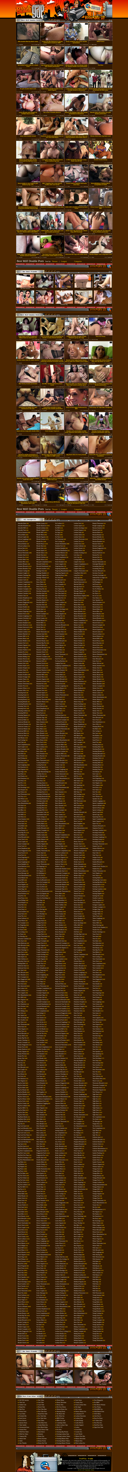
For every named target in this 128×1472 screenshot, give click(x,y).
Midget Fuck (77, 729)
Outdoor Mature (78, 979)
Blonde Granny (41, 523)
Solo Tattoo (96, 789)
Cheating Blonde (41, 785)
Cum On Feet (40, 1026)
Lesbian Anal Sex (60, 1257)
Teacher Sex (96, 929)
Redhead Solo (78, 1288)
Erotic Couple (40, 1290)
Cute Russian (40, 1074)
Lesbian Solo (77, 523)
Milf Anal (76, 731)
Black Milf (21, 1248)
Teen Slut (95, 1047)
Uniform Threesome (98, 1151)
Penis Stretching (78, 1024)
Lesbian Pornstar (59, 1327)
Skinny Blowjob (97, 681)
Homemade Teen (60, 889)
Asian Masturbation (23, 875)
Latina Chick (58, 1196)
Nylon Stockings (78, 923)
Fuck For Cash (59, 659)
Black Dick (21, 1230)
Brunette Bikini (41, 645)
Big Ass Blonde (22, 1092)
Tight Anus (96, 1096)
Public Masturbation (79, 1189)
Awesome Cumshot (23, 938)
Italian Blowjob (59, 1051)
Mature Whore (78, 722)
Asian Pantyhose (22, 891)
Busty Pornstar (41, 753)
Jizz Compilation (60, 1132)
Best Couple (21, 1069)
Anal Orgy (21, 771)
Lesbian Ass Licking (61, 1259)
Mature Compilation (79, 620)
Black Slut (21, 1272)
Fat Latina (39, 1342)
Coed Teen (39, 918)
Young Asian (96, 1299)
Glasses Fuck (58, 738)
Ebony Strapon (41, 1277)
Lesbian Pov (58, 1329)
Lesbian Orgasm (59, 1315)
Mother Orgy (77, 875)
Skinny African (97, 663)
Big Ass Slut (21, 1112)
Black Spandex (22, 1277)
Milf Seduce (77, 780)
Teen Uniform (96, 1076)
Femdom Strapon (60, 555)
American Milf (22, 731)
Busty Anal (40, 724)
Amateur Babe (22, 559)
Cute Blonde (40, 1058)
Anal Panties (21, 776)
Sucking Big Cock (98, 880)
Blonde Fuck (21, 1340)
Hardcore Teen (59, 864)
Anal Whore (21, 798)
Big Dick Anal (22, 1146)
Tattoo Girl (96, 920)
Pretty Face (77, 1160)
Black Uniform (22, 1295)
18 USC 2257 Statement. (84, 1470)
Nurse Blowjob (78, 900)
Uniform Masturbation (99, 1148)
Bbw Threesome (22, 1024)
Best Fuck (20, 1076)
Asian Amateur (22, 819)
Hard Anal (58, 839)
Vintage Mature (97, 1187)
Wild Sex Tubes (25, 1383)
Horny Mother (59, 925)
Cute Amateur (40, 1053)
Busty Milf (40, 749)
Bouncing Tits (40, 589)
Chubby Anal (40, 821)
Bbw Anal (20, 970)
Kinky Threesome (60, 1160)
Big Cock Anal (22, 1126)
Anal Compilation (23, 744)
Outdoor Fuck (78, 970)
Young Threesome (98, 1340)
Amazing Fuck (22, 708)
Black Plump (21, 1259)
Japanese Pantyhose (60, 1108)
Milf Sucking (77, 794)
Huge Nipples (59, 972)
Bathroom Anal (22, 965)
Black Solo (21, 1275)
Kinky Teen (58, 1157)
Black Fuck (21, 1234)
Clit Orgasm (40, 871)
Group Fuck (58, 785)
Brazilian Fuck (41, 598)
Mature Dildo (77, 627)
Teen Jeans (96, 1013)
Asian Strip (21, 909)
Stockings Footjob (98, 835)
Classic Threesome (42, 864)
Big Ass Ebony (22, 1099)
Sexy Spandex (96, 600)
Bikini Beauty (21, 1196)
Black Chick (21, 1225)
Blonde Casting (22, 1322)
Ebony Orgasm (41, 1263)
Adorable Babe (22, 523)
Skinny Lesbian (97, 695)
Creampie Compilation (43, 988)
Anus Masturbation (23, 803)
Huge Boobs (58, 952)
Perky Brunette (78, 1031)
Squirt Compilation (98, 819)
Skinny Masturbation (98, 697)
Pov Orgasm (77, 1130)
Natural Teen (77, 891)
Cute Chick (40, 1063)
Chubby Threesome (42, 850)
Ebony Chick (40, 1220)
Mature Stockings (79, 699)
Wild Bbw (95, 1263)
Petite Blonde (77, 1040)
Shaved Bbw (96, 611)
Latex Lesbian (59, 1180)
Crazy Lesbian (40, 977)
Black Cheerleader (23, 1223)
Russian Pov (96, 555)
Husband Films (59, 984)
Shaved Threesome (98, 650)
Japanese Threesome (61, 1121)
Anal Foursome (22, 760)
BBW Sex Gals (61, 1420)
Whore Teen (96, 1241)
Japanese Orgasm (60, 1105)
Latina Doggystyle (60, 1202)
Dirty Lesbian (40, 1135)
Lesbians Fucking (79, 552)
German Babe (59, 674)
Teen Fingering (97, 993)
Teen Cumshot (97, 968)
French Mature (59, 645)
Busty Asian (40, 726)
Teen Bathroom (97, 945)
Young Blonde (97, 1309)
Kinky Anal (58, 1144)
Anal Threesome (22, 794)
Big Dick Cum (22, 1153)
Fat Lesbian (58, 523)
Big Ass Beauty (22, 1090)
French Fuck (58, 643)
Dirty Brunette (40, 1126)
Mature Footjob (78, 645)
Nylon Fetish (77, 914)
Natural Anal (77, 880)
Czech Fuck (40, 1085)
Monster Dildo (78, 853)
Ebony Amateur (41, 1200)
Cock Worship (40, 914)
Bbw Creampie (22, 977)
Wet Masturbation (97, 1209)
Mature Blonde (78, 611)
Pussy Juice (77, 1205)
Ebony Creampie (41, 1225)
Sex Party (95, 591)
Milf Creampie (78, 742)
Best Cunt (20, 1072)
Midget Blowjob (78, 726)
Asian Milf (21, 880)
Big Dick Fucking (23, 1157)
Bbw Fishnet (21, 981)
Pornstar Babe (78, 1081)
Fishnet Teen (58, 611)
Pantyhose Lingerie (79, 1006)
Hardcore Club (59, 848)
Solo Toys (95, 794)
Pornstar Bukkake (79, 1085)
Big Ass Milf (21, 1108)
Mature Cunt (77, 625)
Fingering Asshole (60, 568)
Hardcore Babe (59, 846)
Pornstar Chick (78, 1087)
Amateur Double (22, 607)
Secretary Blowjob (98, 571)
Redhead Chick (78, 1266)
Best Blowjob (21, 1067)
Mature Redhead (78, 688)
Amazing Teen (22, 717)
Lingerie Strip (78, 568)
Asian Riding (21, 900)
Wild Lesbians (97, 1272)
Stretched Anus (97, 850)
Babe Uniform (22, 959)
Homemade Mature (60, 884)
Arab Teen (21, 817)
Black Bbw (21, 1214)
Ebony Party (40, 1268)
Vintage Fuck (96, 1180)
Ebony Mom (40, 1261)
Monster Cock (78, 846)
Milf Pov (76, 776)
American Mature (23, 729)
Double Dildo (40, 1162)
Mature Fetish (78, 638)
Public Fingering (78, 1182)
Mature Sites (78, 1441)
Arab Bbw (21, 810)
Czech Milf (40, 1087)
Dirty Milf (39, 1137)
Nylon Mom (77, 920)
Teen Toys (95, 1074)
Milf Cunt (76, 744)
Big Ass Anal (21, 1083)
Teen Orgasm (96, 1024)
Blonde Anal (21, 1309)
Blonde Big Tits (22, 1315)
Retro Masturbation (79, 1313)
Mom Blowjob (78, 817)
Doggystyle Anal (41, 1151)
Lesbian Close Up (60, 1272)
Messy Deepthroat (79, 724)
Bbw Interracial (22, 986)
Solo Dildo (96, 776)
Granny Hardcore (60, 771)
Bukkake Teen (40, 719)
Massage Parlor (78, 593)
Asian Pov (21, 896)
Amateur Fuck (22, 613)
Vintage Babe (96, 1171)
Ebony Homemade (42, 1245)
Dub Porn (103, 288)
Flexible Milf (58, 618)
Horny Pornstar (59, 927)
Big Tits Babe (21, 1173)
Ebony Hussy (60, 1400)
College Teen (40, 934)
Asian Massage (22, 873)
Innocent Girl (59, 988)
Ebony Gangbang (41, 1241)
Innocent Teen (59, 990)
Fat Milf (57, 528)
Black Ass (20, 1209)
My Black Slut (61, 1414)
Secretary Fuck (97, 573)
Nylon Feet (77, 911)
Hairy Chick (58, 808)
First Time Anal (59, 593)
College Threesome (42, 936)
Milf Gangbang (78, 756)
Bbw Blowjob (21, 972)
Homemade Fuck (60, 880)
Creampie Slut (40, 997)
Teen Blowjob (96, 954)
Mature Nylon (78, 674)
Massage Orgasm (78, 591)
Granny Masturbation (61, 778)
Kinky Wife (58, 1162)
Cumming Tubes (61, 1423)
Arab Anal (21, 805)
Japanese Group (59, 1090)
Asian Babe (21, 826)
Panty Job (76, 995)
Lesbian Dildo (59, 1281)
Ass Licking (21, 932)
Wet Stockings (97, 1220)
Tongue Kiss (96, 1123)
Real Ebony (77, 1241)
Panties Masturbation (80, 988)
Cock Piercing (40, 909)
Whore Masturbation (98, 1234)
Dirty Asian (40, 1117)
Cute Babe (39, 1056)
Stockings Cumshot (98, 830)
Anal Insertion (22, 767)
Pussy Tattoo (77, 1218)
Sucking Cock (96, 886)
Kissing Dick (58, 1164)
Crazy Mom (40, 979)
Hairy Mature (59, 826)
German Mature (59, 688)
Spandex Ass (96, 798)
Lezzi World (78, 1434)
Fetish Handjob (59, 562)
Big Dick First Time (23, 1155)
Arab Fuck (21, 812)
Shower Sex (96, 656)
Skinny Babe (96, 672)
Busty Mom (40, 751)
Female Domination (60, 543)
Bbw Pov (20, 1008)
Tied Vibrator (96, 1092)
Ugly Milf (95, 1132)
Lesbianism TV (79, 1414)
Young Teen (96, 1338)
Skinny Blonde (97, 679)
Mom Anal (77, 814)
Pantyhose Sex (78, 1008)
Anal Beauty (21, 738)
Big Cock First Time (23, 1135)
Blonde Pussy (40, 543)
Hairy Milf (58, 828)
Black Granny (21, 1236)
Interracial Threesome (61, 1044)
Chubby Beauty (41, 826)
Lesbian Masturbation (61, 1306)
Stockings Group (97, 839)
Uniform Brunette (97, 1142)
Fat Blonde (40, 1333)
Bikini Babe (21, 1193)
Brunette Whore (41, 701)
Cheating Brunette (42, 787)
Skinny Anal (96, 668)
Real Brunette (77, 1230)
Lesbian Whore (78, 550)
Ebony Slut (40, 1275)
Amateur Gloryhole (23, 618)
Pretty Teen (77, 1169)
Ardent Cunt (64, 288)
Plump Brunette (78, 1067)
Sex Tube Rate (42, 1416)
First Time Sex (59, 598)
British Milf (40, 622)
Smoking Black (97, 749)
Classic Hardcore (41, 857)
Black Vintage (22, 1297)
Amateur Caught (22, 573)
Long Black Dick (78, 573)
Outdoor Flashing (79, 968)
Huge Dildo (58, 961)
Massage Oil (77, 589)
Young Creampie (97, 1320)
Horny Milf (58, 920)
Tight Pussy (96, 1112)
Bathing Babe (21, 963)
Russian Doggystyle (98, 548)
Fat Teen (57, 537)
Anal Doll (20, 753)
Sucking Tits (96, 896)
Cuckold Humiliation (42, 1004)
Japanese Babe (59, 1065)
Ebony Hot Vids (42, 1443)
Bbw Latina (21, 988)
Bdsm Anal (21, 1026)
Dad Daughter (40, 1092)
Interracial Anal (59, 993)
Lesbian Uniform (78, 546)
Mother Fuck (77, 868)
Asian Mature (21, 877)
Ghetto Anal (58, 697)
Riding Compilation (79, 1329)
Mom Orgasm (78, 830)
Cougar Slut (40, 947)
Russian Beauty (97, 534)
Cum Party (39, 1038)
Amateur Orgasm (22, 645)
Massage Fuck (78, 586)
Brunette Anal (40, 634)
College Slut (40, 932)
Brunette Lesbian (41, 672)
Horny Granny (59, 914)
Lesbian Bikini (59, 1268)
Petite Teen (77, 1056)
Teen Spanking (97, 1053)
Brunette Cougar (41, 654)
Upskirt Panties (97, 1155)
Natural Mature (78, 886)
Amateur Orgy (22, 647)
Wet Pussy (95, 1218)
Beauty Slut (21, 1058)
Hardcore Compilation (61, 850)
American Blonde (23, 722)
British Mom (40, 625)
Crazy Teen (40, 984)
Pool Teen (76, 1076)
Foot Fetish (58, 620)
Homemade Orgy (60, 886)
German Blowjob (60, 679)
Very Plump (97, 1407)
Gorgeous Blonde (60, 747)
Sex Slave (95, 593)
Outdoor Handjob (79, 975)
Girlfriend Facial (59, 722)
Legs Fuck (58, 1252)
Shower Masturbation (98, 654)
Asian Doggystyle (23, 850)
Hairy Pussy (58, 830)
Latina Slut (58, 1232)
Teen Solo (95, 1049)
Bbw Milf (20, 997)
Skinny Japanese (97, 690)
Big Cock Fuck (22, 1137)
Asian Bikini (21, 835)
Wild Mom (96, 1279)
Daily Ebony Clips (43, 1429)
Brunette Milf (40, 674)
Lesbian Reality (59, 1333)
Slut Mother (96, 735)
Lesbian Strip (77, 532)
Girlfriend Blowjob (60, 717)
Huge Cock (58, 956)
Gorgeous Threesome (61, 756)
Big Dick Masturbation (24, 1160)
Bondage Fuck (40, 571)
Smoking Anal (97, 744)
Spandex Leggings (98, 801)
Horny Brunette (59, 902)
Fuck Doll (58, 656)
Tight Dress (96, 1103)
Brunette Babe (40, 636)
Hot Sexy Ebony (61, 1407)
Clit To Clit (40, 875)
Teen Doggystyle (97, 979)
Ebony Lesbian (41, 1252)
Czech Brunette (41, 1083)
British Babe (40, 611)
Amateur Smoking (23, 661)
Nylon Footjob (78, 916)
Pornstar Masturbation (80, 1096)
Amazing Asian (22, 695)
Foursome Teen (59, 631)
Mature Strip (77, 701)
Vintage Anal (96, 1169)
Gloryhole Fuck (59, 742)
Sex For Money (97, 589)
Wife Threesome (97, 1257)
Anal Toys (20, 796)
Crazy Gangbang (41, 975)
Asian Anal (21, 821)
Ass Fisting (21, 927)
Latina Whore (59, 1243)
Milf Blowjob (77, 738)
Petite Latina (77, 1051)
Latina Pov (58, 1230)
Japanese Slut (59, 1114)
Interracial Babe (59, 995)
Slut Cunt (95, 733)
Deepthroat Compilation (43, 1099)
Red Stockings (78, 1254)
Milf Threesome (78, 801)
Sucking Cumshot (97, 889)
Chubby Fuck (40, 832)
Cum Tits (39, 1044)
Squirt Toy (95, 823)
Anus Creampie (22, 801)
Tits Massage (96, 1121)
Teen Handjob (96, 1011)
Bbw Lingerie (21, 993)
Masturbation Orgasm (80, 595)
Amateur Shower (22, 659)
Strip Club (95, 853)
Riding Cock (77, 1327)
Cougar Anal (40, 938)
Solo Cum (95, 774)
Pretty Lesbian (78, 1164)
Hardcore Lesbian (60, 853)
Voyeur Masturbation (98, 1202)
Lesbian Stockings (79, 528)
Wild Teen (95, 1290)
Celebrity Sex (40, 774)
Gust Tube (41, 1402)
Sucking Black (97, 884)
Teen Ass (95, 938)
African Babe (21, 534)
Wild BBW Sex (98, 1409)
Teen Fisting (96, 997)
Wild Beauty (96, 1266)
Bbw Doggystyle (22, 979)
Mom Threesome (78, 839)
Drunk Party (40, 1189)
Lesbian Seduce (59, 1338)
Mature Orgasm (78, 677)
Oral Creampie (78, 943)
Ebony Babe (40, 1205)
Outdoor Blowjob (79, 965)
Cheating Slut (40, 808)
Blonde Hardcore (41, 525)
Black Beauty (21, 1216)
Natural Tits (77, 893)
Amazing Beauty (22, 699)
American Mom (22, 733)
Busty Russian (40, 756)
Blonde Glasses (22, 1342)
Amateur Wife (22, 690)
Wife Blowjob (96, 1250)
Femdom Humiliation (61, 550)
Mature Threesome (79, 715)
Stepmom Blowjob (98, 826)
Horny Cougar (59, 907)
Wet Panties (96, 1214)
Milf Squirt (77, 787)
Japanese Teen (59, 1119)
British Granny (41, 618)
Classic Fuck (40, 855)
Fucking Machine (60, 661)
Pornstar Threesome (79, 1114)
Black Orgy (21, 1257)
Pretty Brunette (78, 1157)
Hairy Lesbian (59, 821)
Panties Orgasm (78, 990)
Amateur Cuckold (23, 591)
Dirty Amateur (40, 1114)
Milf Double (77, 749)
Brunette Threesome (42, 699)
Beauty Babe (21, 1035)
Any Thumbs (103, 1383)
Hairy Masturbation (60, 823)
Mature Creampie (79, 622)
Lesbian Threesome (79, 539)
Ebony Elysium (42, 1438)
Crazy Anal (40, 965)
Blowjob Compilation (43, 562)
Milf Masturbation (79, 765)
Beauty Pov (21, 1056)
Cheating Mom (41, 805)
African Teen (21, 550)
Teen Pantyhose (97, 1031)
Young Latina (96, 1327)
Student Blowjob (97, 862)
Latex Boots (58, 1175)
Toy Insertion (96, 1126)
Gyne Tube (41, 1404)
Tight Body (96, 1101)
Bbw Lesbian (21, 990)
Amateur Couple (22, 586)
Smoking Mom (97, 765)
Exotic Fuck (40, 1304)
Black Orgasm (22, 1254)
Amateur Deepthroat (23, 598)
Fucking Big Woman (62, 1432)
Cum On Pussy (41, 1031)
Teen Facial (96, 986)
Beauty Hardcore (22, 1049)
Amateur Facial (22, 609)
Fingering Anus (59, 566)
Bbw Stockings (22, 1017)
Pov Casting (77, 1119)
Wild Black (96, 1268)
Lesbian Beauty (59, 1266)
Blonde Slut (40, 546)
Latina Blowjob (59, 1191)
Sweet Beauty (96, 902)
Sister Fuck (96, 661)
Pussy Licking (78, 1207)
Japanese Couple (59, 1076)
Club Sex (39, 905)
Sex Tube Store (42, 1418)
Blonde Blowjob (22, 1320)
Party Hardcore (78, 1017)
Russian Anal (96, 530)
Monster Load (78, 855)
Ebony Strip (40, 1279)
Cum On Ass (40, 1022)
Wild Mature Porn (99, 1411)
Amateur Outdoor (23, 650)
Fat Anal (39, 1324)
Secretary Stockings (98, 575)
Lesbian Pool (58, 1324)
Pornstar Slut (77, 1108)
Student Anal (96, 859)
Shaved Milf (96, 638)
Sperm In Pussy (97, 808)
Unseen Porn (83, 1367)
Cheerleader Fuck (41, 814)
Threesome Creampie (98, 1085)
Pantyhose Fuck (78, 1004)
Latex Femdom (59, 1178)
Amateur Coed (22, 580)
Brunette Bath (40, 638)
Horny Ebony (59, 911)
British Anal (40, 609)
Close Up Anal (41, 877)
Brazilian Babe (41, 595)
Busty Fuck (40, 742)
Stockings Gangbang (98, 837)
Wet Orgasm (96, 1211)
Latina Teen (58, 1239)
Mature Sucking (78, 704)
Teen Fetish (96, 990)
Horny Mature (59, 918)
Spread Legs (96, 814)
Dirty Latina (40, 1132)
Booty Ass (39, 580)
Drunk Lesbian (41, 1182)
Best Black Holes (43, 1427)
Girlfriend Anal (59, 715)
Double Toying (41, 1171)
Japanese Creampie (60, 1078)
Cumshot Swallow (42, 1049)
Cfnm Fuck (40, 778)
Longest (64, 261)
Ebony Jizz (40, 1248)
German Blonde (59, 677)
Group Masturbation (60, 787)
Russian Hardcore (97, 552)
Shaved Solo (96, 645)
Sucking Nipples (97, 893)
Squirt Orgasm (97, 821)
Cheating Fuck (41, 792)
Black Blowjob (22, 1218)
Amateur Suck (22, 672)
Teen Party (95, 1033)
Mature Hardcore (78, 656)
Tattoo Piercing (97, 925)
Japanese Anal (59, 1060)
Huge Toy (58, 981)
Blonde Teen (40, 555)
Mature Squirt (78, 697)
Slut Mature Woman (99, 1404)
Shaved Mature (97, 636)
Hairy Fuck (58, 812)
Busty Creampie (41, 738)
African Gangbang (23, 539)
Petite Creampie (78, 1044)
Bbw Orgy (21, 1002)
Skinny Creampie (97, 686)
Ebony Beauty (40, 1209)
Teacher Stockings (98, 932)
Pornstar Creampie (79, 1090)
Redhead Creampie (79, 1268)
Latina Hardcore (59, 1209)
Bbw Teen (20, 1022)
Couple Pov (40, 961)
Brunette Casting (41, 650)
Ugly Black (96, 1130)
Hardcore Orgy (59, 859)
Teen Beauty (96, 947)
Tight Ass (95, 1099)
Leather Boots (59, 1245)
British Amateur (41, 607)
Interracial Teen (59, 1042)
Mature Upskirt (78, 719)
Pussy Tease (77, 1220)
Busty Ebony (40, 740)
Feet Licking (58, 541)
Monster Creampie (79, 850)
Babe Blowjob (22, 945)
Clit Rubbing (40, 873)
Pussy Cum (77, 1196)
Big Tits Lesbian (22, 1184)
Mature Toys (77, 717)
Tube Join (45, 288)
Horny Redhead (59, 929)
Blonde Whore (41, 559)
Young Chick (96, 1315)
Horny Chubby (59, 905)
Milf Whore (77, 808)
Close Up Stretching (42, 898)
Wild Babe (95, 1261)
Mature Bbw (77, 604)
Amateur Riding (22, 656)
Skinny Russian (97, 708)
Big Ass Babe (21, 1087)
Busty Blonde (40, 733)
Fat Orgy (57, 532)
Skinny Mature (97, 699)
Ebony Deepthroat (42, 1227)
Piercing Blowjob (79, 1058)
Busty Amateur (41, 722)
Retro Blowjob (78, 1304)
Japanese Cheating (60, 1074)
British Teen (40, 629)
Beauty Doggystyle (23, 1044)
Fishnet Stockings (60, 609)
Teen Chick (96, 961)
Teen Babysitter (97, 943)
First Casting (58, 582)
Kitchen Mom (59, 1169)
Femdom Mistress (60, 552)
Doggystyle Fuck (41, 1153)
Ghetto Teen (58, 710)
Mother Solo (77, 877)
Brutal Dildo (40, 710)
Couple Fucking (41, 954)
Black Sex (20, 1270)
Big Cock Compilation (24, 1130)
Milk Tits (76, 810)
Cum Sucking (40, 1040)
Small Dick (96, 738)
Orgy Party (77, 959)
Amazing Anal (22, 692)
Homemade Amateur (61, 868)
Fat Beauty (40, 1331)
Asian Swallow (22, 911)
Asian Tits (20, 916)
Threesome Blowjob (98, 1083)
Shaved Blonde (97, 618)
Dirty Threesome (41, 1148)
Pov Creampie (78, 1121)
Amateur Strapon (22, 668)
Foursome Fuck (59, 629)
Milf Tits (76, 803)
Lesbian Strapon (78, 530)
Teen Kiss (95, 1015)
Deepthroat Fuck (41, 1101)
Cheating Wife (40, 810)
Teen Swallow (96, 1065)
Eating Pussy (40, 1196)
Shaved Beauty (97, 613)
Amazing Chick (22, 706)
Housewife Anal (59, 941)
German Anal (59, 672)
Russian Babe (96, 532)
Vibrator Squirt (97, 1166)
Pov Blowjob (77, 1117)
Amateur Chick (22, 577)
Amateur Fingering (23, 611)
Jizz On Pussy (59, 1135)
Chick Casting (40, 817)
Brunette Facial (41, 663)
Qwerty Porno (25, 1367)
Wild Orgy (95, 1281)
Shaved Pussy (96, 641)
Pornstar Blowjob (79, 1083)
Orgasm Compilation (79, 954)
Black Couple (21, 1227)
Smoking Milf (96, 762)
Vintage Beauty (97, 1175)
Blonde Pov (40, 541)
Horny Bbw (58, 896)
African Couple (22, 537)
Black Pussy (21, 1268)
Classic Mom (40, 862)
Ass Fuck (20, 929)
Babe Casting (21, 947)
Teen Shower (96, 1044)
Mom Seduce (77, 832)
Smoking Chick (97, 758)
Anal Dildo (21, 751)
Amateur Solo (21, 663)
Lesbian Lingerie (60, 1302)
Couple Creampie (41, 952)
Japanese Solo (59, 1117)
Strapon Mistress (97, 848)
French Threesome (60, 654)
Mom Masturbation (79, 828)
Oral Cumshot (78, 947)
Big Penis (20, 1169)
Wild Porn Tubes (103, 1367)
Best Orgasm (21, 1081)
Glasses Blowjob (60, 733)
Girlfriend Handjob (60, 724)
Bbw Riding (21, 1011)
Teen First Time (97, 995)
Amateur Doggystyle (23, 602)
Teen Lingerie (96, 1017)
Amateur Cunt (22, 595)
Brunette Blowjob (41, 647)
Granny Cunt (58, 765)
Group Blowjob (59, 783)
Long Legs (77, 577)
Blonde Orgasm (41, 537)
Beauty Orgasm (22, 1051)
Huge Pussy (58, 975)
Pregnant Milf (78, 1148)
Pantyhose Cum (78, 997)
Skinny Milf (96, 701)
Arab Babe (21, 808)
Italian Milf (58, 1056)
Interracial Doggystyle (61, 1013)
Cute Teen (39, 1076)
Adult (83, 1383)
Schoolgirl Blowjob (98, 564)
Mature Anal (77, 600)
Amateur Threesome (23, 683)
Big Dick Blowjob (23, 1148)
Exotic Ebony (40, 1302)
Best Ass (20, 1063)
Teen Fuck (95, 999)
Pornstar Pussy (78, 1105)
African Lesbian (22, 546)
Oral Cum (76, 945)
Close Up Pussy (41, 896)
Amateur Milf (21, 636)
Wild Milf (95, 1277)
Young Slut (96, 1333)
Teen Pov (95, 1038)
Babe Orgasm (21, 954)
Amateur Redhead (23, 654)
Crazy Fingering (41, 970)
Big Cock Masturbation (24, 1139)
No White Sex (61, 1416)
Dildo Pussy (40, 1110)
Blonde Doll (21, 1333)
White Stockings (97, 1227)
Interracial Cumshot (60, 1008)
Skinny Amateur (97, 665)
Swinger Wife (96, 914)
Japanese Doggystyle (61, 1083)
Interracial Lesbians (60, 1026)
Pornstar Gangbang (79, 1094)
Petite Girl (77, 1047)
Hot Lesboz (78, 1409)
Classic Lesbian (41, 859)
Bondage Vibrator (41, 577)
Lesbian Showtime (80, 1416)
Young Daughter (97, 1322)
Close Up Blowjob (42, 880)
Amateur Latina (22, 629)
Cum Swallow (40, 1042)
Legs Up (57, 1254)
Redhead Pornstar (79, 1284)
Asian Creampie (22, 844)
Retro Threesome (78, 1324)
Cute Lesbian (40, 1069)
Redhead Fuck (78, 1272)
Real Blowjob (77, 1227)
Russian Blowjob (97, 539)
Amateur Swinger (23, 677)
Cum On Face (40, 1024)
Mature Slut (77, 692)
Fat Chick (39, 1338)
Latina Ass (58, 1187)
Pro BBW (97, 1402)
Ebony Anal (40, 1202)
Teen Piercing (96, 1035)
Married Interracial (79, 582)
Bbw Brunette (21, 975)
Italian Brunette (59, 1053)
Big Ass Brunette (22, 1094)
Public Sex (77, 1191)
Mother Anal (77, 862)
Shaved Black (96, 616)
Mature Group (78, 652)
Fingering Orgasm (60, 573)
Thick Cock (96, 1081)
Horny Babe (58, 893)
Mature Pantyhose (79, 681)
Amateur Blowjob (23, 566)
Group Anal (58, 780)
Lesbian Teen (77, 537)
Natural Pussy (78, 889)
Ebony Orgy (40, 1266)
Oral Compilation (79, 941)
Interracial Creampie (61, 1006)
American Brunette (23, 724)
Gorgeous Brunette (60, 749)
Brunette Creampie (42, 656)
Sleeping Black (97, 726)
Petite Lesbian (78, 1053)
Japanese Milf (59, 1101)
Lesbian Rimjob (59, 1336)
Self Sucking (96, 586)
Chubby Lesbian (41, 837)
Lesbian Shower (59, 1340)
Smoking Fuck (97, 760)
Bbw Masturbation (23, 995)
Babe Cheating (22, 950)
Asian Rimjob (21, 902)
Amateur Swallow (23, 674)
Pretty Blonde (77, 1155)
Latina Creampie (59, 1198)
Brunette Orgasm (41, 679)
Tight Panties (96, 1108)
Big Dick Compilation (24, 1151)
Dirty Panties (40, 1142)
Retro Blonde (77, 1302)
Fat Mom (57, 530)
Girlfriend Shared (60, 726)
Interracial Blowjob (60, 999)
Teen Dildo (96, 977)
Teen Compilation (98, 963)
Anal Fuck (21, 762)
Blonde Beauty (22, 1313)
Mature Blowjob (78, 613)
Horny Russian (59, 932)
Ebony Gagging (41, 1239)
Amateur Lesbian (22, 631)
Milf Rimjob (77, 778)
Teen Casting (96, 956)
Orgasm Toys (77, 956)
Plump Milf (77, 1069)
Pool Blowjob (77, 1072)
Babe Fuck (21, 952)
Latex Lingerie (59, 1182)
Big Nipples (21, 1166)
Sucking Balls (96, 877)
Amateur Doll (21, 604)
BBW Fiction (60, 1418)
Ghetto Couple (59, 701)
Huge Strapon (59, 977)
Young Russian (97, 1331)
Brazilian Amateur (42, 591)
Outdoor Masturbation (80, 977)
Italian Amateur (59, 1047)
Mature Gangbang (79, 650)
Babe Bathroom (22, 943)
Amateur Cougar (22, 584)
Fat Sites (59, 1429)
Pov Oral (76, 1128)
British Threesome (42, 631)
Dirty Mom (40, 1139)
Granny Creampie (60, 762)
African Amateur (22, 532)
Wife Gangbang (97, 1252)
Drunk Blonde (40, 1175)
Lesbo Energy (79, 1420)
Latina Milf (58, 1218)
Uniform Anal (96, 1137)
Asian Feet (21, 855)
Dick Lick (39, 1105)
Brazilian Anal (40, 593)
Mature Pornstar (78, 683)
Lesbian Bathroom (60, 1263)
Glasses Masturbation (61, 740)
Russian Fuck (96, 550)
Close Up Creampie (42, 882)
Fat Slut (57, 534)
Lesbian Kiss (58, 1299)
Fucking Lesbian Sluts (63, 1434)
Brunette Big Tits (41, 643)
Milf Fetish (77, 751)
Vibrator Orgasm (97, 1164)
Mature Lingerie (78, 668)
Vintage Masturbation (99, 1184)
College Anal (40, 920)
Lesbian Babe (59, 1261)
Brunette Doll (40, 661)
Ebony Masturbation (42, 1254)
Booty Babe (40, 582)
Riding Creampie (78, 1331)
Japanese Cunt (59, 1081)
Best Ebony (21, 1074)
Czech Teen (40, 1090)
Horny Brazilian (59, 900)
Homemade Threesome (61, 891)
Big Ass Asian (22, 1085)
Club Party (39, 902)
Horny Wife (58, 936)
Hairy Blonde (59, 803)
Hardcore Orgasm (60, 857)
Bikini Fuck (21, 1200)
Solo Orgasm (96, 785)
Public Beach (77, 1173)
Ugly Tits (95, 1135)
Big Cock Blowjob (23, 1128)
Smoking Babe (97, 747)
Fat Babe (39, 1329)
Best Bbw (20, 1065)
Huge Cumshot (59, 959)
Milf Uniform (77, 805)
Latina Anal (58, 1184)
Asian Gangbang (22, 862)
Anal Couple (21, 747)
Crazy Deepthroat (41, 968)
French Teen (58, 652)
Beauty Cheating (22, 1040)
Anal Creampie (22, 749)
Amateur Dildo (22, 600)
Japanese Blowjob (60, 1072)
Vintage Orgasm (97, 1193)
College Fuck (40, 923)
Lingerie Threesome (79, 571)
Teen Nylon (96, 1022)
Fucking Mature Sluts (63, 1438)
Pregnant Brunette (79, 1144)
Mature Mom (77, 672)
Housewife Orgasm (60, 947)
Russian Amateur (97, 528)
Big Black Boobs (22, 1117)
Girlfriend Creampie (60, 719)
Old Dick (76, 932)
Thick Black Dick (97, 1078)
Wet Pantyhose (97, 1216)
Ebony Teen (40, 1281)
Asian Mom (21, 882)
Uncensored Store (64, 1367)
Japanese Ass (58, 1063)
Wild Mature (96, 1275)
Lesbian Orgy (59, 1318)
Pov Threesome (78, 1137)
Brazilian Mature (41, 600)
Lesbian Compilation (61, 1277)
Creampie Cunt (41, 990)
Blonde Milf (40, 532)
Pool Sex (76, 1074)
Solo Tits (95, 792)
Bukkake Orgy (41, 717)
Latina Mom (58, 1220)
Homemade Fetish (60, 877)
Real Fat (76, 1243)
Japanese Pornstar (60, 1110)
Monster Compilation (80, 848)
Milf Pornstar (77, 774)
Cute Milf (39, 1072)
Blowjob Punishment (42, 566)
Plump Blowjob (78, 1065)
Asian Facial (21, 853)
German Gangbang (60, 686)
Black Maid (21, 1241)
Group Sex (58, 789)
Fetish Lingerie (59, 564)
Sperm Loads (96, 812)
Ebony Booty (40, 1214)
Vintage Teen (96, 1198)
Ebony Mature (40, 1257)
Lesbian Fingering (60, 1290)
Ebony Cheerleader (42, 1218)
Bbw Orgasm (21, 999)
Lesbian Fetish (59, 1288)
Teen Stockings (97, 1058)
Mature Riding (78, 690)
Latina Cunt (58, 1200)
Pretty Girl (77, 1162)
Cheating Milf (40, 803)
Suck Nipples (96, 873)
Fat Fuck (39, 1340)
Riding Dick (77, 1333)
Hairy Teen (58, 832)
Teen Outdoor (96, 1029)
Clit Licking (40, 868)
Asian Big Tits (22, 832)
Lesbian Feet (58, 1286)
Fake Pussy (40, 1318)
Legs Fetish (58, 1250)
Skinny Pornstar (97, 706)
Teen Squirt (96, 1056)
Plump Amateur (78, 1063)
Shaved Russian (97, 643)
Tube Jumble (45, 1367)
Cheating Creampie (42, 789)
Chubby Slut (40, 846)
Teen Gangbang (97, 1002)
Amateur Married (22, 634)
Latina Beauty (59, 1189)
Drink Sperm (40, 1173)
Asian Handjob (22, 864)
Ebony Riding (40, 1270)
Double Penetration (42, 1169)
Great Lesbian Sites (80, 1404)
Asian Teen (21, 914)
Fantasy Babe (40, 1320)
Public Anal (77, 1171)
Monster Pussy (78, 857)
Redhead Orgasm (78, 1281)
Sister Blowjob (97, 659)
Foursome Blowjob (60, 625)
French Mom (58, 650)
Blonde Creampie (22, 1329)
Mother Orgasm (78, 873)
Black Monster (22, 1252)
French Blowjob (59, 641)
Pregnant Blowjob (79, 1142)
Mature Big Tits (78, 609)
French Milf (58, 647)
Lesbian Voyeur (78, 548)
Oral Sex (76, 952)
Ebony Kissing (41, 1250)
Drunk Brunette (41, 1178)
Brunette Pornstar (41, 681)
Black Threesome (22, 1290)
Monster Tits (77, 859)
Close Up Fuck (41, 889)
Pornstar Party (78, 1103)
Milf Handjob (77, 758)
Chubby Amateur (41, 819)
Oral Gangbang (78, 950)
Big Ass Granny (22, 1103)
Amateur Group (22, 620)
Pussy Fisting (77, 1198)
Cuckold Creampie (42, 1002)
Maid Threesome (78, 580)
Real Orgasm (77, 1245)
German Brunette (60, 681)
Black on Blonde (22, 1306)
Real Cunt (76, 1239)
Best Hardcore (22, 1078)
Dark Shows (41, 1432)
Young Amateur (97, 1295)
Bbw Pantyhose (22, 1004)
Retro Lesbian (78, 1311)
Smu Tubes (41, 1420)
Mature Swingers (78, 708)
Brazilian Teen (41, 604)
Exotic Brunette (41, 1299)
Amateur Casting (22, 571)
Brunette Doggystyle (42, 659)
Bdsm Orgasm (22, 1029)
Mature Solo (77, 695)
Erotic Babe (40, 1288)
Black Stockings (22, 1281)
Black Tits (20, 1293)
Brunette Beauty (41, 641)
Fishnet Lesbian (59, 602)
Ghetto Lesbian (59, 706)
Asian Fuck (21, 859)
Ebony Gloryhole (41, 1243)
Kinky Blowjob (59, 1146)
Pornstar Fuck (78, 1092)
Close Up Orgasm (41, 893)
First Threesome (59, 591)
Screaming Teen (97, 568)
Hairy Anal (58, 794)
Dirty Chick (40, 1128)
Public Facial (77, 1180)
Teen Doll (95, 981)
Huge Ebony (58, 963)
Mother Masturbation (80, 871)
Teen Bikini (96, 952)
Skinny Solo (96, 710)
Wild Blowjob (96, 1270)
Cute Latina (40, 1067)
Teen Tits (95, 1072)
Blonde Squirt (40, 550)
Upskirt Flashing (97, 1153)
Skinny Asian (96, 670)
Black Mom (21, 1250)
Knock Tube (41, 1407)
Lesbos (77, 1427)
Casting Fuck (40, 765)
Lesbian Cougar (59, 1279)
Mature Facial (78, 634)
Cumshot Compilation (43, 1047)
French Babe (58, 638)
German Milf (58, 690)
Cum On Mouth (41, 1029)
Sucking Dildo (97, 891)
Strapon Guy (96, 846)
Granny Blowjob (59, 760)
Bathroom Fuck (22, 968)
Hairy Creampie (59, 810)
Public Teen (77, 1193)
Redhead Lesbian (78, 1275)
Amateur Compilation (24, 582)
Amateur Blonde (22, 564)
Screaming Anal (97, 566)
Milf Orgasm (77, 767)
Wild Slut (95, 1288)
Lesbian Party (59, 1322)
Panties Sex (77, 993)
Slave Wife (96, 724)
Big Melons (21, 1164)
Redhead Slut (77, 1286)
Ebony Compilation (42, 1223)
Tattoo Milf (96, 923)
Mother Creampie (79, 866)
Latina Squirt (58, 1236)
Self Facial (95, 584)
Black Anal (21, 1207)
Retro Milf (77, 1318)
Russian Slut (96, 557)
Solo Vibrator (96, 796)
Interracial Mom (59, 1031)
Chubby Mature (41, 839)
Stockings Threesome (98, 844)
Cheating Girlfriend (42, 794)
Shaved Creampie (97, 625)
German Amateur (60, 670)
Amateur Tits (21, 686)
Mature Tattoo (78, 710)
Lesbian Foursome (60, 1295)
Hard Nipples (59, 844)
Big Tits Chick (22, 1175)
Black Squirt (21, 1279)
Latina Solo (58, 1234)
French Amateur (59, 634)
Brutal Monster (41, 715)
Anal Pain (20, 774)
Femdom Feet (59, 546)
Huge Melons (59, 970)
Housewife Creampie (61, 943)
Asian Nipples (22, 884)
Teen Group (96, 1008)
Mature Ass (77, 602)
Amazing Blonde (22, 701)
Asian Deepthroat (22, 848)
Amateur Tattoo (22, 679)
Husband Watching (60, 986)
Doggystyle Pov (41, 1155)
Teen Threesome (97, 1069)
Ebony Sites (60, 1404)
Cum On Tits (40, 1033)
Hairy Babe (58, 798)
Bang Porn (83, 288)
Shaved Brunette (97, 620)
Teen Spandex (96, 1051)
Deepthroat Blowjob (42, 1096)
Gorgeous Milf (59, 753)
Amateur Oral (21, 643)
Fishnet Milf (58, 604)
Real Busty (77, 1232)
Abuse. (92, 1470)
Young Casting (97, 1313)
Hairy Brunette (59, 805)
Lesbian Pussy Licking (61, 1331)
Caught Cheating (41, 769)
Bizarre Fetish (22, 1205)
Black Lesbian (22, 1239)
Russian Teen (96, 559)
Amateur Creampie (23, 589)
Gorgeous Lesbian (60, 751)
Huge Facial (58, 965)
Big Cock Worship (23, 1142)
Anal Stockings (22, 787)
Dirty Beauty (40, 1121)
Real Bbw (76, 1225)
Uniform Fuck (96, 1146)
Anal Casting (21, 740)
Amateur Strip (22, 670)
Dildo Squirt (40, 1112)
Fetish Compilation (60, 557)
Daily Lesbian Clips (62, 1425)
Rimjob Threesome (98, 523)
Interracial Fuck (59, 1020)
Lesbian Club (59, 1275)
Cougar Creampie (41, 941)
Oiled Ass (76, 929)
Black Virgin (21, 1299)
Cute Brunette (40, 1060)
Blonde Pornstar (41, 539)
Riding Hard (77, 1338)
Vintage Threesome (98, 1200)
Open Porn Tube (98, 1427)
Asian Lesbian (22, 871)
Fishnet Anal (58, 600)
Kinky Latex (58, 1151)
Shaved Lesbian (97, 634)
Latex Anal (58, 1173)
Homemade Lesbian (60, 882)
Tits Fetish (95, 1119)
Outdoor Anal (77, 963)
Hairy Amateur (59, 792)
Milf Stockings (78, 789)
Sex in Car (95, 595)
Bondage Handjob (41, 573)
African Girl (21, 541)
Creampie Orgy (41, 995)
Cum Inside (40, 1020)
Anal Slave (21, 785)
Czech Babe (40, 1078)
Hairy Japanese (59, 817)
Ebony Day (41, 1436)
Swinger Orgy (96, 909)
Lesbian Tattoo (78, 534)
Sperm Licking (97, 810)
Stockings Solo (97, 841)
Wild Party (95, 1284)
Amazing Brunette (23, 704)
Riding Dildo (77, 1336)
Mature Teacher (78, 713)
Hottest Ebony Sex (62, 1409)
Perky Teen (77, 1033)
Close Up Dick (41, 886)
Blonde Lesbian (41, 528)
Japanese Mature (59, 1099)
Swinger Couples (97, 905)
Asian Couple (21, 841)
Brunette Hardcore (42, 670)
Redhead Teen (78, 1290)
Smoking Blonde (97, 751)
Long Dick (77, 575)
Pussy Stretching (78, 1216)
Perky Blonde (77, 1029)
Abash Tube (64, 1383)
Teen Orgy (95, 1026)
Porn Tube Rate (42, 1409)
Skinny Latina (96, 692)
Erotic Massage (41, 1293)
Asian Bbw (21, 828)
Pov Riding (77, 1132)
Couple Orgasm (41, 959)
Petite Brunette (78, 1042)
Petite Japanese (78, 1049)
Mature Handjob (78, 654)
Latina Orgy (58, 1225)
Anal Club (21, 742)
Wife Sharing (96, 1254)
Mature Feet (77, 636)
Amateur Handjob (23, 622)
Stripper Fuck (96, 857)
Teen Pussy (96, 1040)
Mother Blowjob (78, 864)
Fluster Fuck (25, 304)
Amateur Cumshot (23, 593)
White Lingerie (97, 1225)
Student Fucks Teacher (99, 866)
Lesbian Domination (61, 1284)
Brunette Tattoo (41, 695)
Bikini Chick (21, 1198)
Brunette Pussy (41, 686)
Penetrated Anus (78, 1020)
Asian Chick (21, 839)
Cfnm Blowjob (41, 776)
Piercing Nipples (78, 1060)
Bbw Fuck (21, 984)
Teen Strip (95, 1060)
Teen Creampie (97, 965)
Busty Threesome (41, 760)
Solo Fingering (97, 778)
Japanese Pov (59, 1112)
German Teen (59, 692)
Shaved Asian (96, 607)
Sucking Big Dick (97, 882)
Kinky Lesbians (59, 1153)
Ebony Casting (41, 1216)
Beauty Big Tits (22, 1038)
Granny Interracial (60, 774)
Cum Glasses (40, 1017)
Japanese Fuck (59, 1085)
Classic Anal (40, 853)
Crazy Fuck (40, 972)
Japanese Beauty (59, 1067)
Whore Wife (96, 1245)
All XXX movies (25, 288)
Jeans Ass (58, 1123)
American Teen (22, 735)
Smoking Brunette (98, 756)
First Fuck (58, 586)
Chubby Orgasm (41, 844)
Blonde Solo (40, 548)
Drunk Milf (40, 1184)
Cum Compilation (41, 1011)
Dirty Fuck (40, 1130)
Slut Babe (95, 729)
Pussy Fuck (77, 1202)
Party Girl (76, 1015)
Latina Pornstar (59, 1227)
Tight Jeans (96, 1105)
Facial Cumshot (41, 1315)
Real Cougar (77, 1234)
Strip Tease (96, 855)
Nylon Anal (77, 905)
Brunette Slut (40, 688)
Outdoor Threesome (79, 984)
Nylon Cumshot (78, 909)
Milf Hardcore (78, 760)
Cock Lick (39, 907)
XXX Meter (97, 1414)
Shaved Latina (96, 631)
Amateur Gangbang (23, 616)
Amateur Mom (22, 638)
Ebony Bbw (40, 1207)
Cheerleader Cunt (41, 812)
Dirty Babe (40, 1119)
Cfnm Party (40, 780)
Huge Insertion (59, 968)
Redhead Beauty (78, 1261)
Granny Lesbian (59, 776)
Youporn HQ (45, 1383)
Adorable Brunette (23, 525)
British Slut (40, 627)
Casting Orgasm (41, 767)
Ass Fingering (22, 925)
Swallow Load (97, 898)
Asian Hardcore (22, 866)
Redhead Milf (77, 1279)
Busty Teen (40, 758)
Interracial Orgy (59, 1035)
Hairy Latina (58, 819)
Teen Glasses (96, 1004)
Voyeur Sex (96, 1205)
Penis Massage (78, 1022)
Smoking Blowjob (98, 753)
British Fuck (40, 616)
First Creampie (59, 584)
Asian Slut (21, 905)
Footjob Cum (58, 622)
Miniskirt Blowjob (79, 812)
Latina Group (59, 1207)
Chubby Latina (41, 835)
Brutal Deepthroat (41, 708)
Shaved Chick (96, 622)
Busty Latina (40, 744)
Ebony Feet (40, 1232)
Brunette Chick (41, 652)
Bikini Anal (21, 1191)
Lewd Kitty (78, 1429)
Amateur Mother (22, 641)
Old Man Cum (78, 936)
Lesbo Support (79, 1425)
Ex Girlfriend (40, 1297)
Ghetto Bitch (58, 699)
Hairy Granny (59, 814)
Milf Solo (76, 783)
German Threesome (60, 695)
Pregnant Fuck (78, 1146)
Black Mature (21, 1243)
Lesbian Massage (60, 1304)
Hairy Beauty (59, 801)
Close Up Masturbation (43, 891)
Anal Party (21, 780)
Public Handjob (78, 1187)
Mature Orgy (77, 679)
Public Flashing (78, 1184)
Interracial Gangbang (61, 1022)
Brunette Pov (40, 683)
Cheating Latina (41, 801)
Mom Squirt (77, 837)
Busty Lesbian (40, 747)
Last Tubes (45, 304)
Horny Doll (58, 909)
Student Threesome (98, 871)
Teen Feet (95, 988)
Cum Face (39, 1015)
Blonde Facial (21, 1336)
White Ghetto (96, 1223)
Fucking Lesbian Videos (63, 1436)
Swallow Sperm (97, 900)
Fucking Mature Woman (63, 1443)
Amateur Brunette (23, 568)
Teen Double (96, 984)
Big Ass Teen (21, 1114)
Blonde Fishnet (22, 1338)
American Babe (22, 719)
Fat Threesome (59, 539)
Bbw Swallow (22, 1020)
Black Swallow (22, 1284)
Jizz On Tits (58, 1137)
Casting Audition (41, 762)
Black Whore (21, 1302)
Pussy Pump (77, 1214)
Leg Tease (58, 1248)
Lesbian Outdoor (59, 1320)
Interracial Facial (60, 1015)
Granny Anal (58, 758)
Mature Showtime (80, 1438)
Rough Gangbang (97, 525)
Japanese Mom (59, 1103)
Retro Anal (77, 1295)
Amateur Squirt (22, 665)
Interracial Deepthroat (61, 1011)
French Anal (58, 636)
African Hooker (22, 543)
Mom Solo (77, 835)
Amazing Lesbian (23, 710)
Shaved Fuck (96, 627)
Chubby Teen (40, 848)
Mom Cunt (77, 821)
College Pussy (40, 929)
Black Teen (21, 1288)
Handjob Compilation (61, 835)
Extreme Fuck (40, 1311)
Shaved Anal (96, 604)
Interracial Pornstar (60, 1040)
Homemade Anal (59, 871)
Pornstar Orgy (78, 1101)
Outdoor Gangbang (79, 972)
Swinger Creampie (98, 907)
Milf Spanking (78, 785)
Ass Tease (20, 934)
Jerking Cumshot (60, 1128)
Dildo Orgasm (40, 1108)
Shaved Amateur (97, 602)
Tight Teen (95, 1114)
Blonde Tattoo (40, 552)
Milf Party (77, 771)
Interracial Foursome (61, 1017)
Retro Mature (77, 1315)
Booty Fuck (40, 586)
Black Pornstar (22, 1261)
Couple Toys (40, 963)
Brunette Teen (40, 697)
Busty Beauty (40, 731)
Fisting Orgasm (59, 613)
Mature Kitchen (78, 661)
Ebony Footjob (41, 1234)
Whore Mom (96, 1236)
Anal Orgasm (21, 769)
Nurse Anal (77, 898)
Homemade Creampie (61, 873)
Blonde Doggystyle (23, 1331)
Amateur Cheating (23, 575)
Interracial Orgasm (60, 1033)
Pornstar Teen (77, 1112)
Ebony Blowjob (41, 1211)
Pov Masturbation (79, 1126)
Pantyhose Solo (78, 1011)
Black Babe (21, 1211)
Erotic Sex (39, 1295)
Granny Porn (79, 1402)
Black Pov (21, 1263)
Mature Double (78, 631)
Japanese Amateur (60, 1058)
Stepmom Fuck (97, 828)
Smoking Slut (96, 767)
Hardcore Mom (59, 855)
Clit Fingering (40, 866)
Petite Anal (77, 1035)
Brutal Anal (40, 704)
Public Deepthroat (79, 1178)
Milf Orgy (76, 769)
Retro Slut (76, 1322)
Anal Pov (20, 783)
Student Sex (96, 868)
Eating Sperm (40, 1198)
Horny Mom (58, 923)
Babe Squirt (21, 956)
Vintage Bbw (96, 1173)
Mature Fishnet (78, 641)
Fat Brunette (40, 1336)
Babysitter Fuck (22, 961)
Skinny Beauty (97, 674)
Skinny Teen (96, 713)
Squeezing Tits (97, 817)
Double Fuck (40, 1166)
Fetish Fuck (58, 559)
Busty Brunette (41, 735)
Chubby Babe (40, 823)
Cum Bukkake (40, 1008)
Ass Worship (21, 936)
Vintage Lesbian (97, 1182)
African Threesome (23, 552)
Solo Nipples (96, 783)
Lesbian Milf (58, 1309)
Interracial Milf (59, 1029)
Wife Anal (95, 1248)
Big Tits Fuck (21, 1180)
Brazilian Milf (40, 602)
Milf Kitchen (77, 762)
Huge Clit (58, 954)
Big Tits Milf (21, 1187)
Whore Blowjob (97, 1230)
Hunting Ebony (61, 1411)
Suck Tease (96, 875)
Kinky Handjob (59, 1148)
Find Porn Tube (98, 1425)
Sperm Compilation (98, 803)
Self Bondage (96, 582)
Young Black (96, 1306)
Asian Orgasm (22, 886)
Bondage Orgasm (41, 575)
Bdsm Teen (21, 1031)
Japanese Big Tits (60, 1069)
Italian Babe (58, 1049)
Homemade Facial (60, 875)
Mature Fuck (77, 647)
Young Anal (96, 1297)
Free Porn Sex (98, 1423)
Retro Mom (77, 1320)
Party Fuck (77, 1013)
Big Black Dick (22, 1119)
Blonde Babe (21, 1311)
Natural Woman (78, 896)
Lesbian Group (59, 1297)
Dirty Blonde (40, 1123)
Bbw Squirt (21, 1015)
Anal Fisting (21, 758)
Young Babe (96, 1302)
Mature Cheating (78, 618)
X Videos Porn (98, 1420)
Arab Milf (20, 814)
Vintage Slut (96, 1196)
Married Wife (77, 584)
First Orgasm (58, 589)
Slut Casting (96, 731)
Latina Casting (59, 1193)
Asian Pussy (21, 898)
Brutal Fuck (40, 713)
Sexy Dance (96, 598)
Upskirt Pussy (96, 1157)
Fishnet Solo (58, 607)
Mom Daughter (78, 823)
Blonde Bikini (22, 1318)
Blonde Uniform (41, 557)
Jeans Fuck (58, 1126)
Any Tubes (41, 1400)
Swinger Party (96, 911)
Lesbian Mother (59, 1313)
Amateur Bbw (22, 562)
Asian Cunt (21, 846)
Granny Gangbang (60, 769)
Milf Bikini (77, 735)
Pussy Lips (77, 1209)
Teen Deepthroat (97, 975)
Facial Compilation (42, 1313)
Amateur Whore (22, 688)
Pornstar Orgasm (78, 1099)
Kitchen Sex (58, 1171)
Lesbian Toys (77, 543)
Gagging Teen (59, 663)
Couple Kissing (41, 956)
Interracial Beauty (60, 997)
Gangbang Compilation (61, 665)
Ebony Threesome (42, 1284)
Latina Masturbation (60, 1216)
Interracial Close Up (60, 1004)
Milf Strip (76, 792)
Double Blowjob (41, 1160)
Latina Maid (58, 1214)
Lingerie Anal (77, 562)
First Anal (58, 577)
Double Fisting (41, 1164)
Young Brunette (97, 1311)
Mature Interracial (79, 659)
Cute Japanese (40, 1065)
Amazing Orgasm (23, 715)
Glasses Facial (59, 735)
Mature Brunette (78, 616)
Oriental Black (78, 961)
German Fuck (59, 683)
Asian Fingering (22, 857)
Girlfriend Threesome (61, 729)
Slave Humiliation (98, 722)
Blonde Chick (21, 1324)
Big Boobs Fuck (22, 1121)
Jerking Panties (59, 1130)
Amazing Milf (22, 713)
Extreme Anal (40, 1306)
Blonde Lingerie (41, 530)
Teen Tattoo (96, 1067)
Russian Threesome (98, 562)
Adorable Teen (22, 530)
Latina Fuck (58, 1205)
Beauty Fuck (21, 1047)
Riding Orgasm (78, 1340)
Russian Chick (97, 543)
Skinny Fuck (96, 688)
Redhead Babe (78, 1259)
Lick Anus (77, 555)
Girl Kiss (57, 713)
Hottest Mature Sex (80, 1411)
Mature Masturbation (80, 670)
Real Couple (77, 1236)
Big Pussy (20, 1171)
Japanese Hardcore (60, 1094)
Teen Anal (95, 936)
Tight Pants (96, 1110)
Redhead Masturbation (80, 1277)
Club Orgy (39, 900)
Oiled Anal (77, 927)
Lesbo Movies (79, 1423)
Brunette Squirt (41, 692)
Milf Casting (77, 740)
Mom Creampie (78, 819)
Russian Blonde (97, 537)
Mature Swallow (78, 706)
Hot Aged (78, 1407)
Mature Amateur (78, 598)
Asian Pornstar (22, 893)
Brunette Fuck (40, 665)
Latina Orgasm (59, 1223)
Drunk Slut (40, 1191)
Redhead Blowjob (79, 1263)
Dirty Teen (39, 1146)
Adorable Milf (22, 528)
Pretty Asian (77, 1151)
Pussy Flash (77, 1200)
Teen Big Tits (96, 950)
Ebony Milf (40, 1259)
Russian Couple (97, 546)
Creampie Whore (41, 999)
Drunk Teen (40, 1193)
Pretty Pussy (77, 1166)
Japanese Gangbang (60, 1087)
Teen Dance (96, 972)
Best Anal (20, 1060)
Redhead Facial (78, 1270)
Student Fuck (96, 864)
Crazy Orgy (40, 981)
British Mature (41, 620)
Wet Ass (95, 1207)
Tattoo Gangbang (97, 918)
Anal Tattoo (21, 792)
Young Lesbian (97, 1329)
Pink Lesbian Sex (80, 1443)
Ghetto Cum (58, 704)
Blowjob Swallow (41, 568)
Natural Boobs (78, 882)
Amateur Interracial (23, 627)
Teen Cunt (95, 970)
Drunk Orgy (40, 1187)
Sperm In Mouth (97, 805)
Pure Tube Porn (42, 1411)
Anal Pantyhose (22, 778)
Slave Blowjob (97, 717)
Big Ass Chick (22, 1096)
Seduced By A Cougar (99, 577)
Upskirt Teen (96, 1160)
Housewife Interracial (61, 945)
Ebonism (40, 1434)
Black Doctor (21, 1232)
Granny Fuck (58, 767)
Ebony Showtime (61, 1402)
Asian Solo (21, 907)
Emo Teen (39, 1286)
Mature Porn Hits (80, 1436)
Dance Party (40, 1094)
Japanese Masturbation (61, 1096)
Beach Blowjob (22, 1033)
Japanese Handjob (60, 1092)
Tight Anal (95, 1094)
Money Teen (77, 841)
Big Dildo (20, 1162)
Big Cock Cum (22, 1132)
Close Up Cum (41, 884)
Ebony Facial (40, 1230)
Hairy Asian (58, 796)
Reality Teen (77, 1250)
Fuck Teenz (78, 1400)
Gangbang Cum (59, 668)
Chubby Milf (40, 841)
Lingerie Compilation (80, 564)
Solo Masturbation (98, 780)
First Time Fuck (59, 595)
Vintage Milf (96, 1189)
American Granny (23, 726)
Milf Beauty (77, 733)
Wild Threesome (97, 1293)
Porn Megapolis (98, 1400)
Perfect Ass (77, 1026)
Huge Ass (58, 950)
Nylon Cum (77, 907)
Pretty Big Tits (78, 1153)
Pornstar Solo (77, 1110)
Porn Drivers (103, 304)
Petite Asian (77, 1038)
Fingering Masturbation (61, 571)
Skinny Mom (96, 704)
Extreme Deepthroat (42, 1309)
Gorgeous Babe (59, 744)
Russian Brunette (97, 541)
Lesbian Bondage (60, 1270)
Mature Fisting (78, 643)
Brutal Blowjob (41, 706)
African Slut (21, 548)
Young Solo (96, 1336)
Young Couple (97, 1318)
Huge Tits (58, 979)
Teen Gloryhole (97, 1006)
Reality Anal (77, 1248)
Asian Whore (21, 920)
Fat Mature (58, 525)
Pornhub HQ (64, 304)
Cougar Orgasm (41, 945)
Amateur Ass (21, 557)
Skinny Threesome (98, 715)
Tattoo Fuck (96, 916)
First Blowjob (59, 580)
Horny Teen (58, 934)
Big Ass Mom (21, 1110)
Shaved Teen (96, 647)
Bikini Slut (21, 1202)
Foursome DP (59, 627)
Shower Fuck (96, 652)
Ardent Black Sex (43, 1425)
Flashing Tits (58, 616)
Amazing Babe (22, 697)
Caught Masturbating (42, 771)
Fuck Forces (83, 304)
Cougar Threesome (42, 950)
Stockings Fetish (97, 832)
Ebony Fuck (40, 1236)
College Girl (40, 925)
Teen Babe (95, 941)
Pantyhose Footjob (79, 1002)
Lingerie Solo (77, 566)
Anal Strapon (21, 789)
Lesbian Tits (77, 541)
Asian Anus (21, 823)
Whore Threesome (98, 1243)
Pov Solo (76, 1135)
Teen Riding (96, 1042)
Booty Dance (40, 584)
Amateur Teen (22, 681)
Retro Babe (77, 1297)
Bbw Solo (20, 1013)
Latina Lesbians (59, 1211)
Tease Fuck (96, 934)
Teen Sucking (96, 1063)
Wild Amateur (96, 1259)
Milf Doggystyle (78, 747)
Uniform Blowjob (97, 1139)
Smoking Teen (97, 769)
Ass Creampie (22, 923)
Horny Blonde (59, 898)
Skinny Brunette (97, 683)
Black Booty (21, 1220)
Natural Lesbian (78, 884)
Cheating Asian (41, 783)
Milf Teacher (77, 798)
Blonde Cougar (22, 1327)
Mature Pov (77, 686)
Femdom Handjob (60, 548)
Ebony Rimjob (41, 1272)
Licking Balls (77, 559)
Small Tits (95, 742)
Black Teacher (22, 1286)
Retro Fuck (77, 1309)
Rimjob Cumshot (78, 1342)
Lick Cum (76, 557)
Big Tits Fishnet (22, 1178)
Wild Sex (95, 1286)
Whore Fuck (96, 1232)
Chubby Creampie (42, 830)
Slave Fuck (96, 719)
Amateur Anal (22, 555)
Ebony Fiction (42, 1441)
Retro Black (77, 1299)
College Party (40, 927)
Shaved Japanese (97, 629)
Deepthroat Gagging (42, 1103)
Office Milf (77, 925)
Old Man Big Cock (79, 934)
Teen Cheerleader (97, 959)
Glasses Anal (58, 731)
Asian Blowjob (22, 837)
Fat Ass (39, 1327)
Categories (78, 261)
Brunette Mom (41, 677)
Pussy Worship (78, 1223)
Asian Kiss (21, 868)
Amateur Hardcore (23, 625)
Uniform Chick (97, 1144)
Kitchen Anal (58, 1166)
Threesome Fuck (97, 1087)
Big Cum (20, 1144)
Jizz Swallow (58, 1139)
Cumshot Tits (40, 1051)
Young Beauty (96, 1304)
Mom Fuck (77, 826)
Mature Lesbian (78, 665)
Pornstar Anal (77, 1078)
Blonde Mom (40, 534)
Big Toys (20, 1189)
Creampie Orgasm (42, 993)
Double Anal (40, 1157)
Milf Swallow (77, 796)
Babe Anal (21, 941)
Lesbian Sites (79, 1418)
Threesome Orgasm (98, 1090)
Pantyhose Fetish (78, 999)
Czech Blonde (40, 1081)
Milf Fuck (76, 753)
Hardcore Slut (59, 862)
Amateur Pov (21, 652)
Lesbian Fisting (59, 1293)
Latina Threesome (60, 1241)
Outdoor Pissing (78, 981)
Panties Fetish (78, 986)
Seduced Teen (96, 580)
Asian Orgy (21, 889)
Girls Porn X (97, 1416)
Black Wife (21, 1304)
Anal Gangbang (22, 765)
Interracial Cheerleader (61, 1002)
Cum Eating (40, 1013)
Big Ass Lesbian (22, 1105)
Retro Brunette (78, 1306)
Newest (54, 261)
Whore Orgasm (97, 1239)
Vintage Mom (96, 1191)
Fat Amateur (40, 1322)
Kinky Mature (59, 1155)
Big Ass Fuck (21, 1101)
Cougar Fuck (40, 943)
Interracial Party (59, 1038)
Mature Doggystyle (79, 629)
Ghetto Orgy (58, 708)
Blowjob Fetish (41, 564)
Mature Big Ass (78, 607)
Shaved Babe (96, 609)
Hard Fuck (58, 841)
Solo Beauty (96, 771)
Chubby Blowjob (41, 828)
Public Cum (77, 1175)
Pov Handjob (77, 1123)
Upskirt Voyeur (97, 1162)
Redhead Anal (78, 1257)
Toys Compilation (98, 1128)
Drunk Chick (40, 1180)
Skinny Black (96, 677)
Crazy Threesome (41, 986)
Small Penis (96, 740)
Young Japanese (97, 1324)
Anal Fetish (21, 756)
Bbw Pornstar (21, 1006)
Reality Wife (77, 1252)
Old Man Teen (78, 938)
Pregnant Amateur (79, 1139)
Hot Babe (57, 938)
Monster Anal (77, 844)
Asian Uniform (22, 918)
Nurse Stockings (78, 902)
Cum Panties (40, 1035)
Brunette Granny (41, 668)
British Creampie (41, 613)
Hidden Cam (58, 866)
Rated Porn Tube (42, 1414)
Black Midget (21, 1245)
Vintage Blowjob (97, 1178)
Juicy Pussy (58, 1142)
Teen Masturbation (98, 1020)
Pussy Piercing (78, 1211)
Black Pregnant (22, 1266)
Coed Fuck (40, 916)
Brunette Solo (40, 690)
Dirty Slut (39, 1144)
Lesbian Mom (59, 1311)
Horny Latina (59, 916)
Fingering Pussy (59, 575)
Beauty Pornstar (22, 1053)
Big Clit (20, 1123)
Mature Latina (78, 663)
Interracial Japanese (60, 1024)
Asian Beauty (21, 830)
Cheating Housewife (42, 796)
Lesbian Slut (58, 1342)
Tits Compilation (97, 1117)
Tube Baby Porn (42, 1423)
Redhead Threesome (79, 1293)
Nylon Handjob (78, 918)
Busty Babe (40, 729)
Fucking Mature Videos (63, 1441)
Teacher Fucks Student (99, 927)
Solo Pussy (96, 787)
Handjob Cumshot (60, 837)
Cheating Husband (42, 798)
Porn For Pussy (98, 1418)
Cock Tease (40, 911)
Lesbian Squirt (78, 525)
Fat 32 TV (59, 1427)
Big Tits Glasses (22, 1182)
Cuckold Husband (41, 1006)
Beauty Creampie (22, 1042)
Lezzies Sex (78, 1432)
